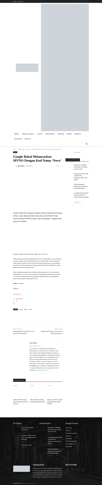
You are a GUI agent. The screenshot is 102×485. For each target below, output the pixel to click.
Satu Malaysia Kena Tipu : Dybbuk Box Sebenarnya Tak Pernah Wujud (81, 174)
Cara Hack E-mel (25, 442)
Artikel (27, 149)
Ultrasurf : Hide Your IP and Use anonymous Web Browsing (28, 435)
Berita (25, 309)
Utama (14, 149)
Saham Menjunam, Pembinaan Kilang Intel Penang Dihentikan (79, 182)
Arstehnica (21, 283)
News (30, 309)
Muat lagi (77, 196)
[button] (86, 143)
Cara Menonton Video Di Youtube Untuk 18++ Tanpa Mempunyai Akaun (80, 190)
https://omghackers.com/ (35, 346)
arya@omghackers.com (42, 370)
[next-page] (13, 405)
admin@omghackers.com (28, 478)
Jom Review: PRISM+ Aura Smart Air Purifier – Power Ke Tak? (81, 166)
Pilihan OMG (21, 149)
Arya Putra (21, 166)
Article (20, 309)
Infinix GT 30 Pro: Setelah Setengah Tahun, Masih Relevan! (53, 401)
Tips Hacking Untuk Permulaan (26, 427)
